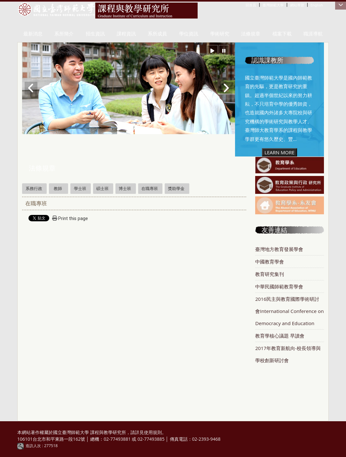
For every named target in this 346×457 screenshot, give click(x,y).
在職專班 (149, 188)
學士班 (80, 188)
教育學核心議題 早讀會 (279, 335)
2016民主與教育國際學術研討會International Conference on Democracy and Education (289, 311)
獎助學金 (176, 188)
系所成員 (157, 34)
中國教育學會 (269, 261)
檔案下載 (282, 34)
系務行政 (34, 188)
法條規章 (250, 34)
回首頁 (251, 5)
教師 (58, 188)
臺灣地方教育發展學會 (279, 249)
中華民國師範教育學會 (279, 286)
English (317, 5)
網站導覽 (297, 5)
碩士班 (102, 188)
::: (247, 5)
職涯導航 (313, 34)
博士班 (125, 188)
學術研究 (219, 34)
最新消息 (33, 34)
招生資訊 (95, 34)
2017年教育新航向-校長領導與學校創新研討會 (288, 354)
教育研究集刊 (269, 274)
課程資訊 (126, 34)
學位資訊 (188, 34)
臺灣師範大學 (273, 5)
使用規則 (153, 432)
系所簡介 (64, 34)
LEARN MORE (279, 152)
